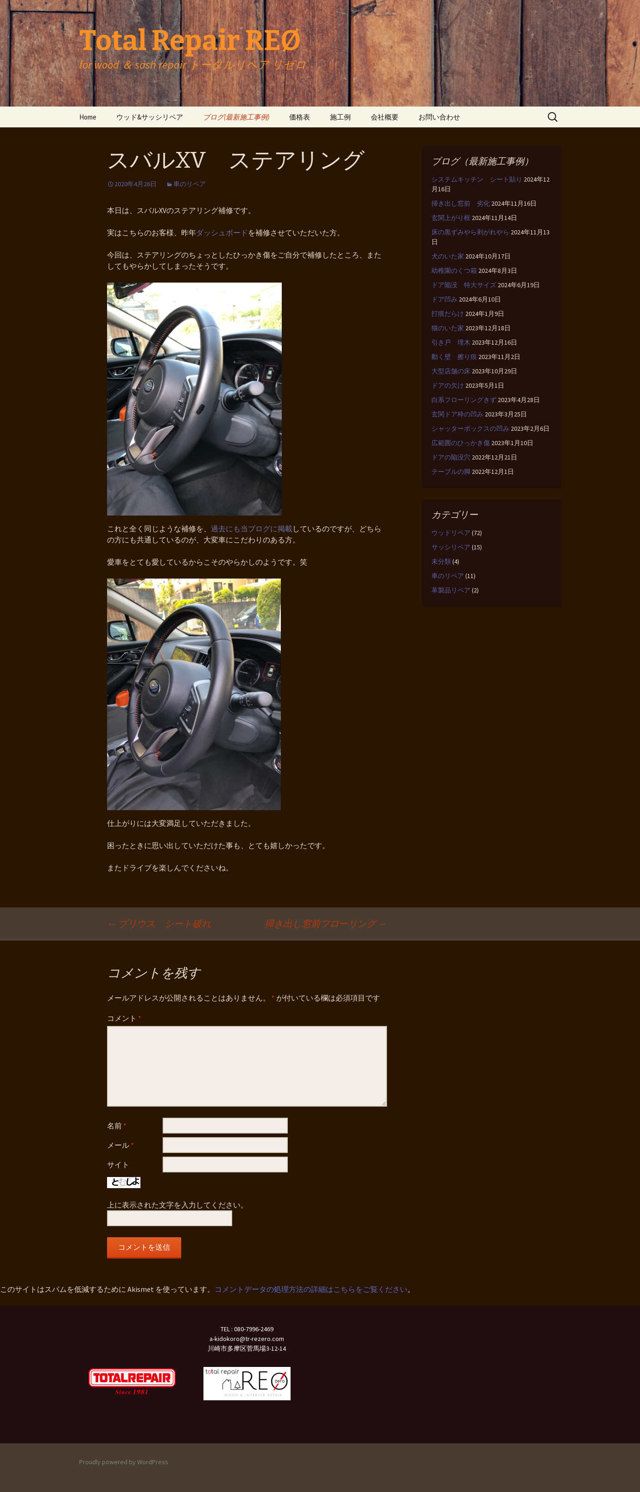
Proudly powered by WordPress (123, 1462)
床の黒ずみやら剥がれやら (470, 232)
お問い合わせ (439, 117)
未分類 (441, 561)
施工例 (340, 117)
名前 (117, 1125)
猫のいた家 (447, 328)
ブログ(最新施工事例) (236, 117)
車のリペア (189, 184)
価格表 (299, 117)
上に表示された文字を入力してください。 (177, 1204)
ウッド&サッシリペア (149, 117)
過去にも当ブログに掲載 (251, 528)
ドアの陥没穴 (450, 457)
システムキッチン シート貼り (476, 179)
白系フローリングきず (463, 400)
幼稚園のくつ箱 (454, 270)
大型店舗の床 (450, 371)
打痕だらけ (447, 313)
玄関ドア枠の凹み (457, 414)
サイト (118, 1164)
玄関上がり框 (450, 218)
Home (87, 117)
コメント (124, 1018)
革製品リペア (450, 590)
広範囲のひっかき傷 (460, 443)
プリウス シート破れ (159, 923)
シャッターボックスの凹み (470, 428)
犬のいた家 (447, 256)
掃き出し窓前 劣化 (460, 203)
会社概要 (385, 117)
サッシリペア (450, 547)
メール (120, 1145)
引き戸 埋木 (450, 342)
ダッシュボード (222, 232)
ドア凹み (444, 299)
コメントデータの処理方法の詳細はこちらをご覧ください (311, 1289)
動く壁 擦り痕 (454, 357)
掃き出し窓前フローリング (326, 923)
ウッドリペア (450, 533)
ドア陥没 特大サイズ (463, 285)
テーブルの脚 (450, 471)
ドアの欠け (447, 385)
